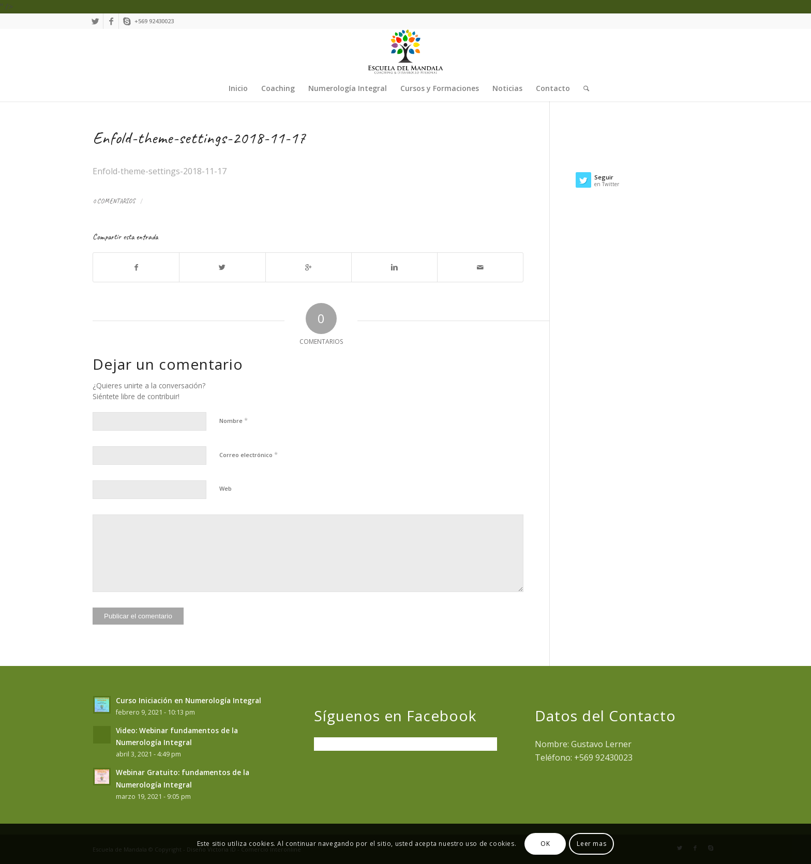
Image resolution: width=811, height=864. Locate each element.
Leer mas (591, 843)
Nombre (233, 420)
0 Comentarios (114, 201)
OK (545, 843)
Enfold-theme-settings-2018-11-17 (199, 137)
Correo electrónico (248, 454)
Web (225, 488)
